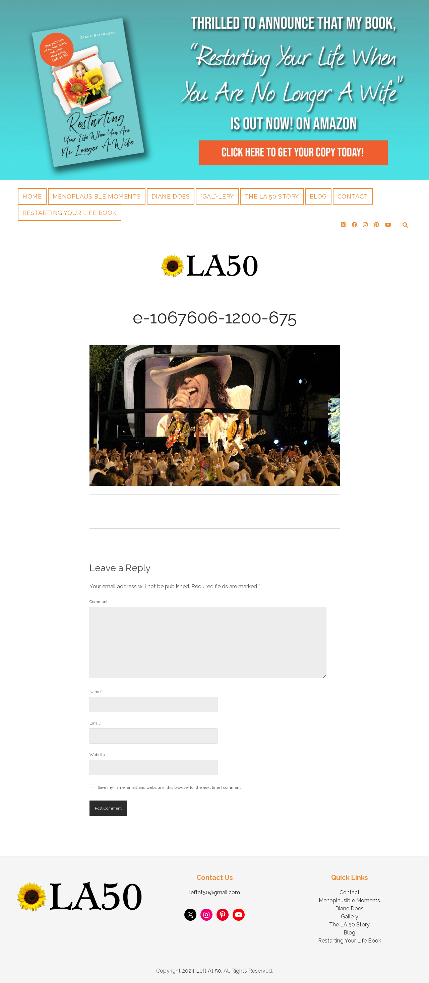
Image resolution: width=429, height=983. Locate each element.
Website (97, 754)
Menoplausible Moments (97, 196)
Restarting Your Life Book (69, 212)
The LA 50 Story (272, 196)
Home (32, 196)
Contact (353, 196)
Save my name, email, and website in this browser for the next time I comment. (170, 787)
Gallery (349, 916)
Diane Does (170, 196)
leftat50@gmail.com (214, 892)
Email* (95, 723)
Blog (318, 196)
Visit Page (214, 90)
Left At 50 (208, 971)
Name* (95, 691)
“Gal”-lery (217, 196)
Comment (98, 601)
